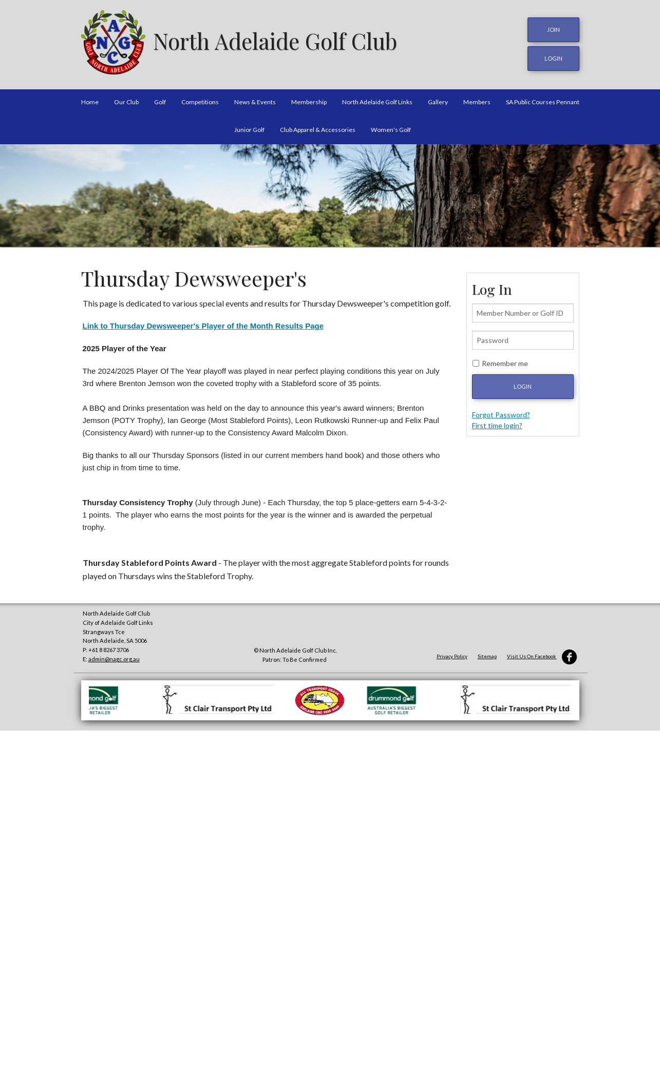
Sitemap (487, 653)
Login (523, 383)
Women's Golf (391, 126)
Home (90, 99)
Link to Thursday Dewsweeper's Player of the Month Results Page (203, 323)
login (553, 56)
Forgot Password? (501, 411)
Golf (160, 99)
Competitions (200, 99)
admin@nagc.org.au (114, 656)
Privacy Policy (452, 653)
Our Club (126, 99)
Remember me (505, 360)
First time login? (497, 422)
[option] (330, 192)
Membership (309, 99)
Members (477, 99)
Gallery (438, 99)
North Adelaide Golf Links (377, 99)
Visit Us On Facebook (542, 653)
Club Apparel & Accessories (317, 126)
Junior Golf (249, 126)
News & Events (255, 99)
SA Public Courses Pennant (542, 99)
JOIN (553, 29)
